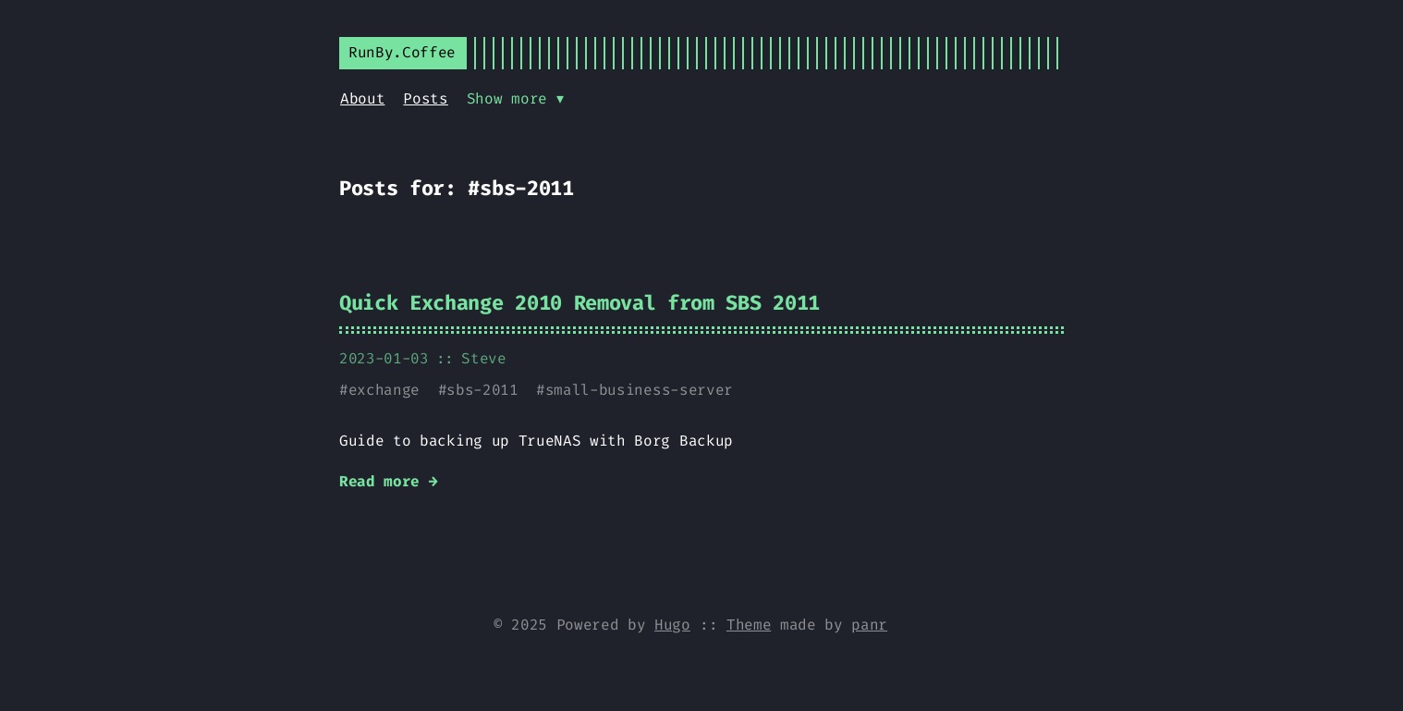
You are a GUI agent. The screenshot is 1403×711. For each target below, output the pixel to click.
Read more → (388, 481)
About (362, 98)
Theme (748, 624)
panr (869, 624)
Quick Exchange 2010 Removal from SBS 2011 (579, 302)
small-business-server (639, 389)
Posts (425, 98)
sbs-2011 (482, 389)
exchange (384, 389)
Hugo (672, 624)
